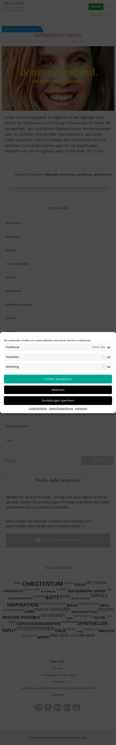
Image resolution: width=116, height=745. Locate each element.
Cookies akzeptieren (58, 379)
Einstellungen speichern (58, 400)
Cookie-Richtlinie (38, 408)
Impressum (81, 408)
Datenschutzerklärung (61, 408)
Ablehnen (58, 390)
